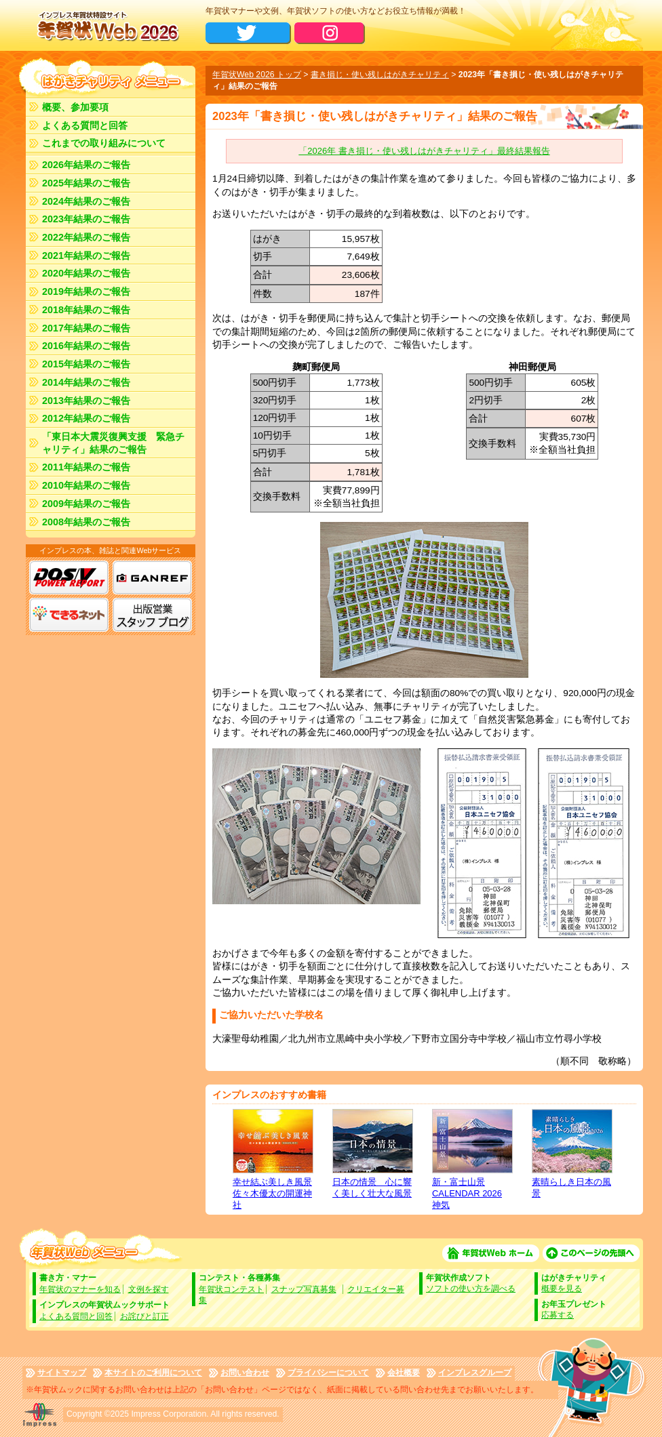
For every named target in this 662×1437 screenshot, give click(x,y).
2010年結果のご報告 (86, 485)
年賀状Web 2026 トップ (256, 74)
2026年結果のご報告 (86, 164)
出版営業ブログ (152, 615)
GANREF (152, 577)
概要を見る (561, 1288)
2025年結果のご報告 (86, 183)
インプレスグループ (474, 1372)
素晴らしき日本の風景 (571, 1153)
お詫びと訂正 (144, 1316)
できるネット (69, 615)
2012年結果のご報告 (86, 418)
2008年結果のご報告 (86, 522)
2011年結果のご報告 (86, 467)
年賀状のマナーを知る (80, 1289)
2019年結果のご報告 (86, 291)
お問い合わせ (244, 1372)
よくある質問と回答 (85, 125)
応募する (557, 1315)
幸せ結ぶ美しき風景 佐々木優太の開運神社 (272, 1159)
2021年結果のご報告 (86, 255)
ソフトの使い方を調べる (470, 1288)
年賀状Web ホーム (490, 1253)
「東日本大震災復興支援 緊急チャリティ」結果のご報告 (113, 443)
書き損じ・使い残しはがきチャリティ (380, 74)
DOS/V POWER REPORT (69, 577)
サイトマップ (61, 1372)
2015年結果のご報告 (86, 364)
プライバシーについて (328, 1372)
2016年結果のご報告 (86, 345)
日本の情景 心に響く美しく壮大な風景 (372, 1153)
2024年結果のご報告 (86, 201)
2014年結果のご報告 (86, 382)
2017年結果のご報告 (86, 328)
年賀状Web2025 (107, 25)
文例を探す (148, 1289)
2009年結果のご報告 (86, 503)
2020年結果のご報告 (86, 273)
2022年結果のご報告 (86, 237)
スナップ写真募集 (303, 1289)
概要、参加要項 (75, 107)
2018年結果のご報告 (86, 309)
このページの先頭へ (591, 1253)
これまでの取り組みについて (104, 143)
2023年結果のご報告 (86, 219)
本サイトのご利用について (153, 1372)
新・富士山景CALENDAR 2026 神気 (471, 1159)
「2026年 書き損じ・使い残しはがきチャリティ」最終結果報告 (423, 151)
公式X (248, 33)
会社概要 (403, 1372)
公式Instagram (329, 33)
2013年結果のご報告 (86, 400)
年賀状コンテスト (231, 1289)
